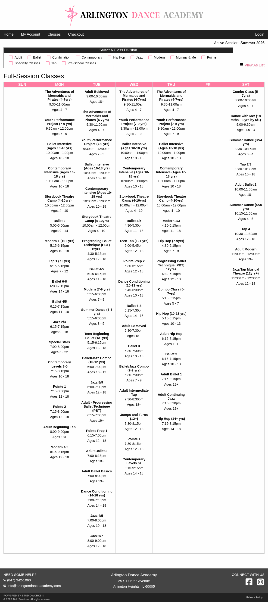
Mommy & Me (186, 57)
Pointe (211, 57)
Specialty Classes (27, 63)
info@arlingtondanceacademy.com (34, 586)
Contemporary (92, 57)
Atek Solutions (20, 599)
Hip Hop (119, 57)
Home (9, 34)
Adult (18, 57)
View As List (255, 65)
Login (259, 34)
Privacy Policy (254, 597)
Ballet (37, 57)
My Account (30, 34)
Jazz (139, 57)
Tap (54, 63)
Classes (54, 34)
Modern (159, 57)
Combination (61, 57)
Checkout (76, 34)
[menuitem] (8, 34)
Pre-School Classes (82, 63)
